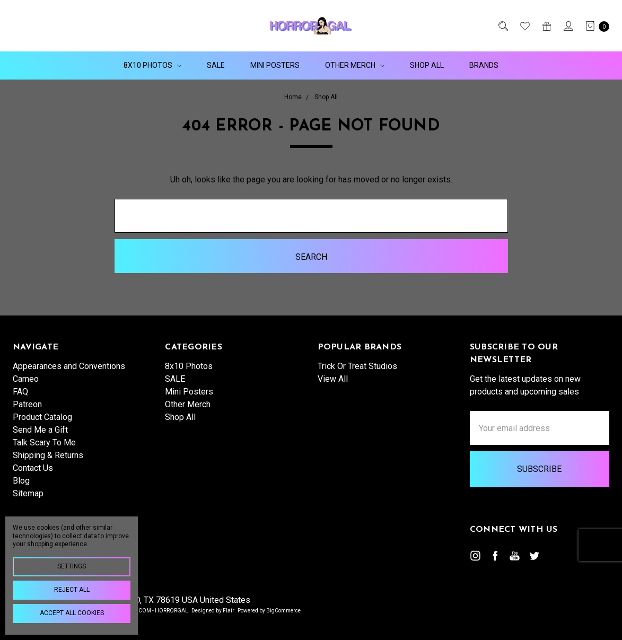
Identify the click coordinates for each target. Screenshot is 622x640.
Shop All (427, 65)
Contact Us (33, 468)
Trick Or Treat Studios (357, 366)
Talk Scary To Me (44, 442)
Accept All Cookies (72, 613)
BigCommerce (283, 610)
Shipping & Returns (48, 455)
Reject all (72, 589)
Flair (228, 610)
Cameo (26, 379)
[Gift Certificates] (546, 26)
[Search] (502, 26)
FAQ (20, 392)
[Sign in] (567, 26)
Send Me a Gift (40, 430)
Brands (483, 65)
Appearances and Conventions (69, 366)
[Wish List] (524, 26)
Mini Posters (275, 65)
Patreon (27, 404)
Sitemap (28, 493)
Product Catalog (42, 417)
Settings (71, 566)
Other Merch (354, 65)
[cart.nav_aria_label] (594, 26)
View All (333, 379)
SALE (216, 65)
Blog (21, 481)
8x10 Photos (152, 65)
